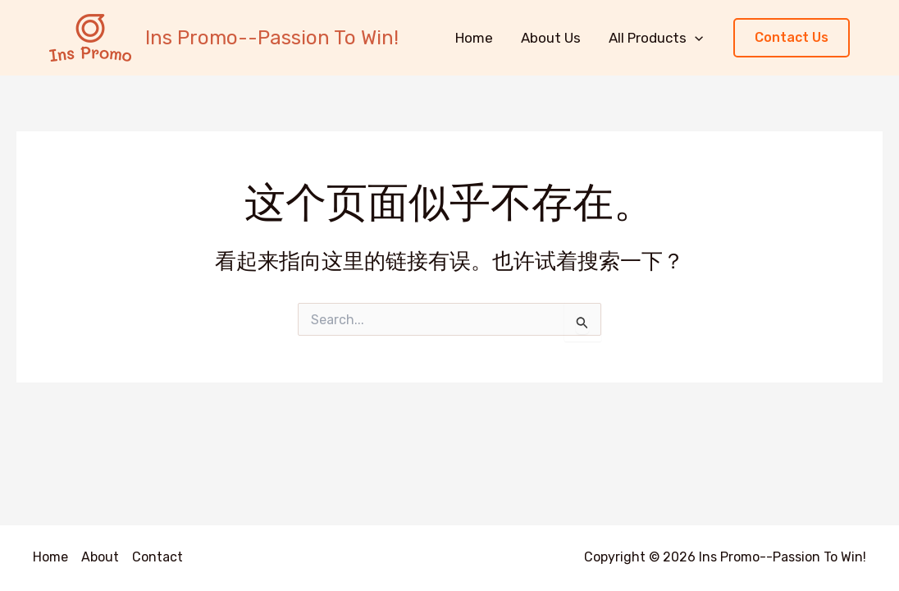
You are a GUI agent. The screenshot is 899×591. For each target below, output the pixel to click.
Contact (157, 557)
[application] (695, 38)
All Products (656, 38)
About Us (551, 38)
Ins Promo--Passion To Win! (272, 37)
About (100, 557)
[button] (791, 38)
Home (474, 38)
